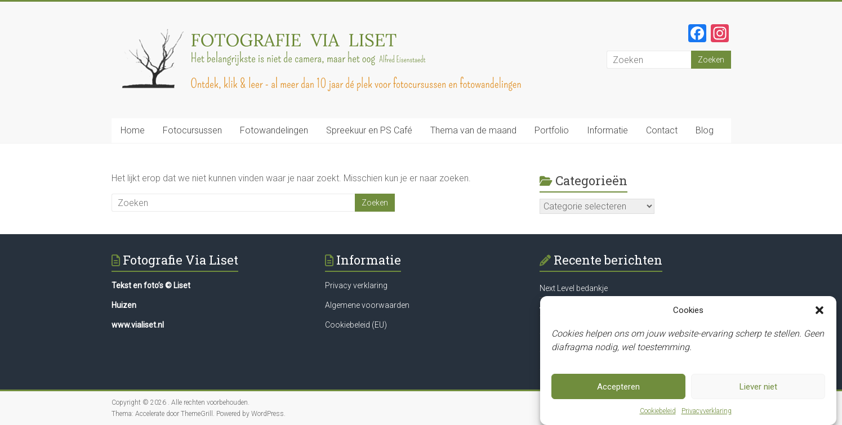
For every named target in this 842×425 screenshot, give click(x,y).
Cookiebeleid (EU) (356, 324)
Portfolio (551, 130)
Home (133, 130)
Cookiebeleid (658, 411)
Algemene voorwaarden (367, 305)
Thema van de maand (473, 130)
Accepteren (618, 387)
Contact (662, 130)
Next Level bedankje (574, 288)
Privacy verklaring (356, 285)
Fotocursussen (192, 130)
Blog (705, 130)
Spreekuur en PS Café (369, 130)
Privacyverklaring (706, 411)
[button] (819, 310)
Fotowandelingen (274, 130)
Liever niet (758, 387)
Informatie (607, 130)
